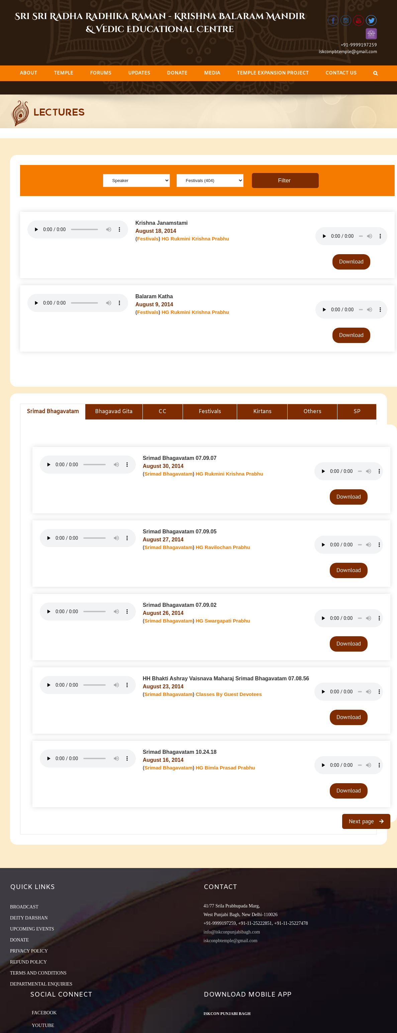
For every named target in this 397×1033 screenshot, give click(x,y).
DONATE (19, 939)
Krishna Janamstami (161, 223)
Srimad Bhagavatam (168, 474)
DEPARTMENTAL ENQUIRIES (41, 984)
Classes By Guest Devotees (229, 694)
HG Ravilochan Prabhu (223, 547)
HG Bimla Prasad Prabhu (225, 767)
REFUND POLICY (28, 962)
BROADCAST (24, 906)
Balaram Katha (154, 296)
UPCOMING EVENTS (32, 928)
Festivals (148, 238)
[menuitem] (28, 73)
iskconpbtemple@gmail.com (348, 51)
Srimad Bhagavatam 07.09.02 (180, 605)
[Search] (375, 73)
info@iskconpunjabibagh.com (232, 931)
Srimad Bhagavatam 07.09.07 (180, 458)
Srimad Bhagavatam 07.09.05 (180, 531)
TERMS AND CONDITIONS (38, 973)
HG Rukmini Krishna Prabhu (195, 238)
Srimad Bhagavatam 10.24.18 (180, 752)
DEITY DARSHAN (29, 917)
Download (351, 261)
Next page (362, 821)
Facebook (44, 1012)
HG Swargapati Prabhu (223, 621)
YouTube (43, 1025)
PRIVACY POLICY (29, 951)
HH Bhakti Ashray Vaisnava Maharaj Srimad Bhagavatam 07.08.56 (226, 678)
